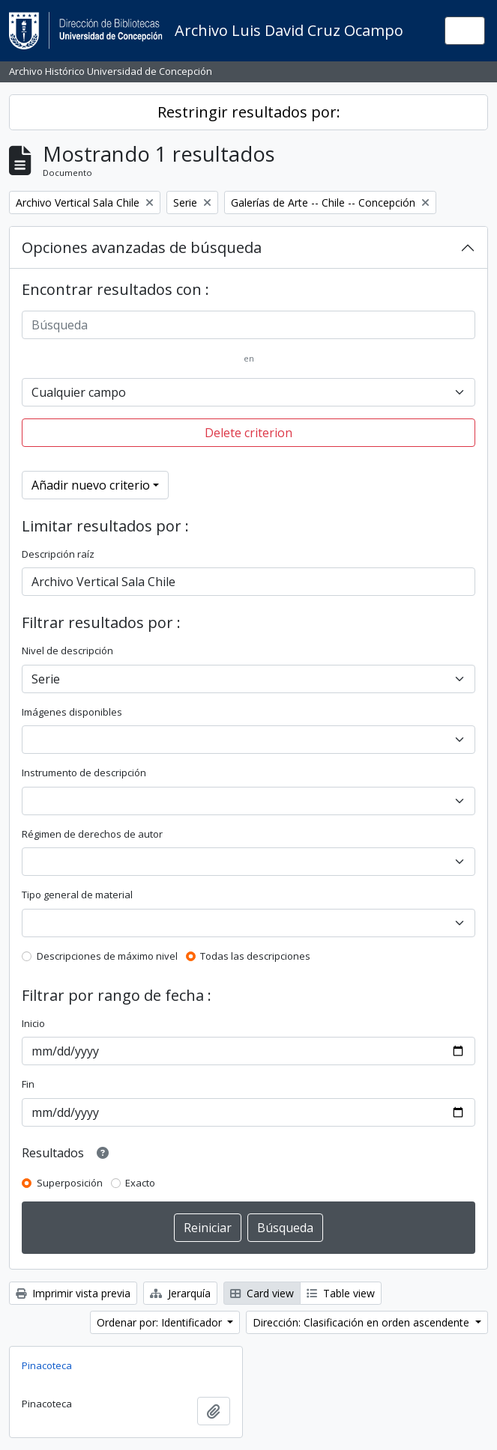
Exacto (140, 1182)
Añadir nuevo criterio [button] (90, 485)
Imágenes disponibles (72, 712)
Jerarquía (180, 1293)
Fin (28, 1084)
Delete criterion (248, 432)
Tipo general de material (77, 894)
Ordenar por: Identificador (161, 1322)
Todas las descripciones (255, 956)
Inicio (33, 1023)
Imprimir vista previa (73, 1293)
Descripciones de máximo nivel (107, 956)
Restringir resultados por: (248, 112)
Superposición (70, 1182)
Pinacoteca (47, 1365)
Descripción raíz (58, 554)
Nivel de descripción (67, 650)
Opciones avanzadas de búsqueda (142, 247)
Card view (262, 1293)
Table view (341, 1293)
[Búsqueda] (248, 325)
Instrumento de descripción (84, 772)
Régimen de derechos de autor (92, 834)
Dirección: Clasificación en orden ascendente (362, 1322)
